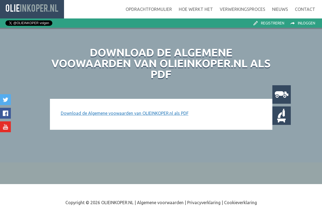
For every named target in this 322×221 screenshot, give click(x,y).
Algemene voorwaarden (160, 202)
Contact (305, 9)
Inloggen (306, 23)
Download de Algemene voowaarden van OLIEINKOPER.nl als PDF (125, 113)
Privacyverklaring (204, 202)
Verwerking (242, 9)
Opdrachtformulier (149, 9)
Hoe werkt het (196, 9)
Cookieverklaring (240, 202)
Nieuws (280, 9)
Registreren (272, 23)
